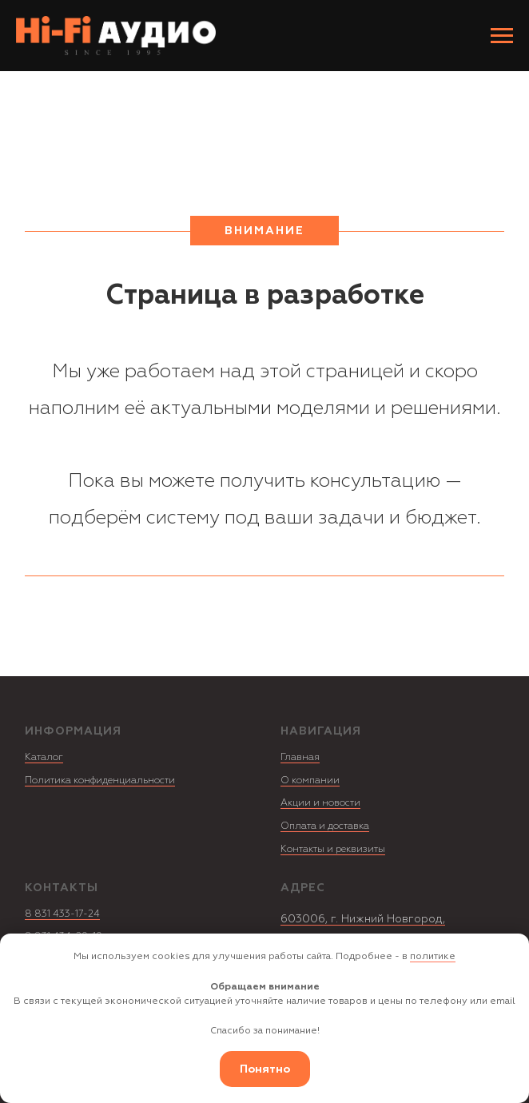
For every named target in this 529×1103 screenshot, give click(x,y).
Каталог (44, 757)
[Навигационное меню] (502, 36)
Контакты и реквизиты (332, 849)
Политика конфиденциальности (100, 780)
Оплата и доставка (324, 826)
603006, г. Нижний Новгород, (362, 919)
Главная (300, 757)
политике (432, 956)
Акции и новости (320, 803)
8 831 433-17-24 (62, 914)
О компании (310, 780)
